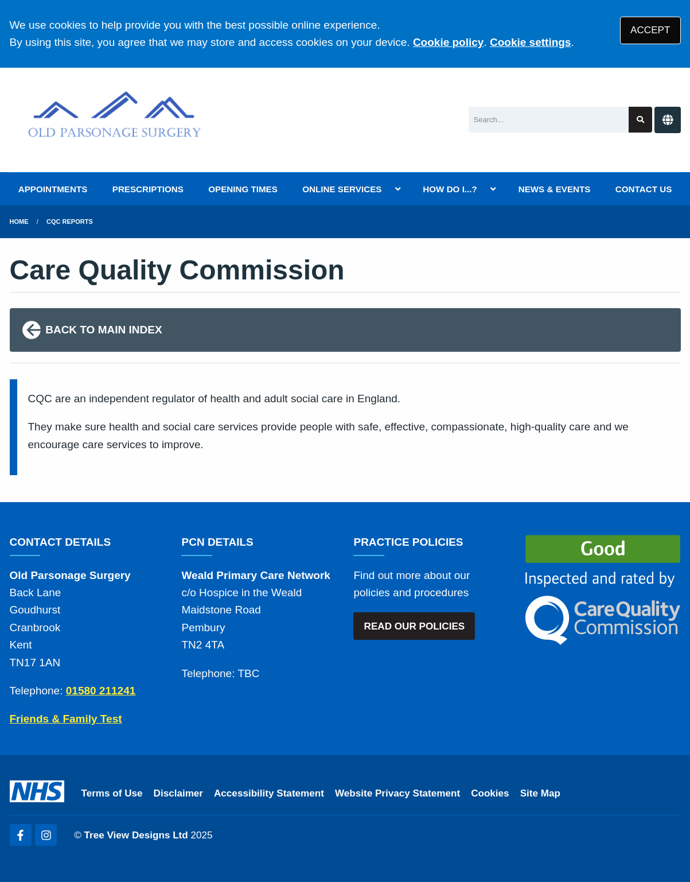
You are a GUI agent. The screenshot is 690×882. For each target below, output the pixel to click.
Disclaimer (178, 793)
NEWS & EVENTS (555, 189)
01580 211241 (101, 691)
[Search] (549, 120)
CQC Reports (69, 221)
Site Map (540, 793)
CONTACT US (643, 189)
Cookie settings (530, 42)
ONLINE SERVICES (341, 189)
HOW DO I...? (450, 189)
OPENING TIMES (243, 189)
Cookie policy (448, 42)
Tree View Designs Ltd (136, 835)
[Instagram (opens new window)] (46, 835)
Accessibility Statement (269, 793)
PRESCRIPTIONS (148, 189)
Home (19, 221)
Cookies (490, 793)
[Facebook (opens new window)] (21, 835)
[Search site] (640, 120)
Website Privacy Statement (397, 793)
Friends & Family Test (66, 719)
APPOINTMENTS (53, 189)
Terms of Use (112, 793)
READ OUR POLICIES (414, 626)
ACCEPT (650, 30)
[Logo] (115, 120)
